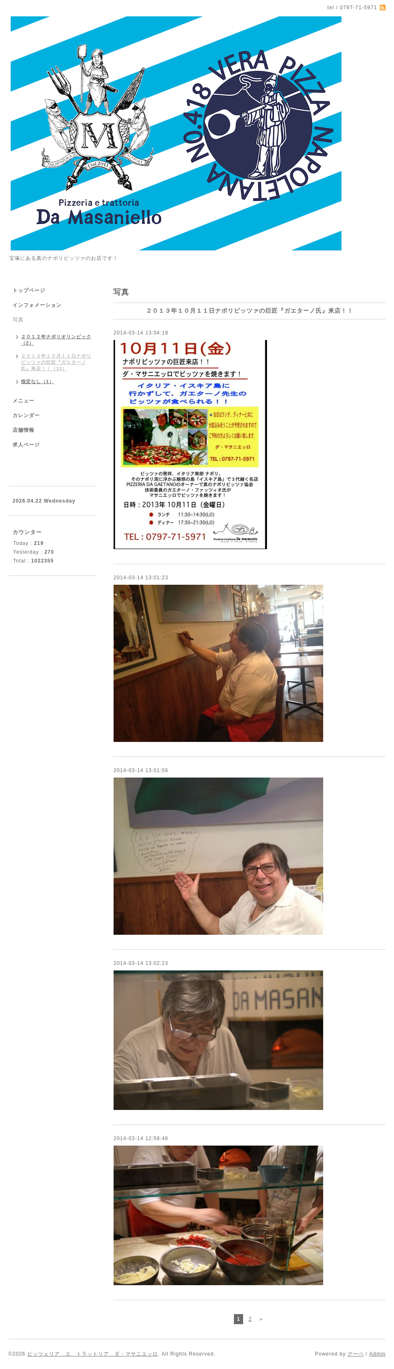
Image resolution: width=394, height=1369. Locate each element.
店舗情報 (23, 430)
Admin (377, 1354)
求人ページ (26, 445)
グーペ (355, 1354)
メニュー (23, 401)
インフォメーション (37, 305)
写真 (18, 320)
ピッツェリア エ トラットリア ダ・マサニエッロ (92, 1354)
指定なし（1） (37, 381)
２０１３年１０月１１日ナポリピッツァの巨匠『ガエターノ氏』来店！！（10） (56, 362)
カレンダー (26, 415)
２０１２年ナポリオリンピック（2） (56, 339)
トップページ (29, 290)
